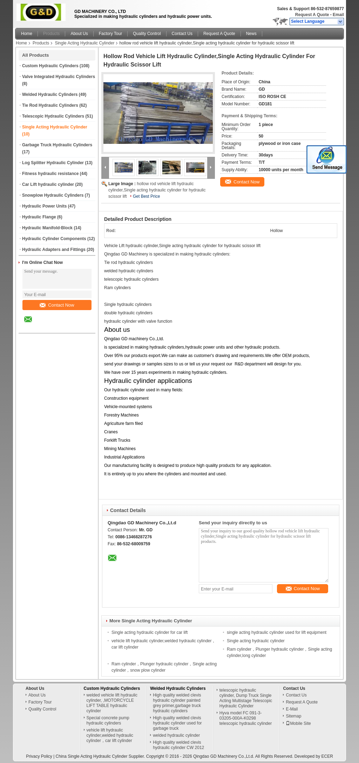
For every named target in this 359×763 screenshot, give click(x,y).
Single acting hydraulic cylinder (256, 640)
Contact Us (182, 33)
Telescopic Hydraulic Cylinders (53, 116)
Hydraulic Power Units (44, 206)
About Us (79, 33)
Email (338, 14)
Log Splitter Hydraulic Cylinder (53, 162)
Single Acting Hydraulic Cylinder (84, 43)
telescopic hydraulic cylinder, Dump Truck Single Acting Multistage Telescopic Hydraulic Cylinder (245, 698)
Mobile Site (298, 723)
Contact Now (57, 305)
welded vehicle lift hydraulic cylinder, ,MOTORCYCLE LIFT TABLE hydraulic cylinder (112, 703)
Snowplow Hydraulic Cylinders (52, 195)
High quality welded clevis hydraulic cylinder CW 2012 (178, 745)
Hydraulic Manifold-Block (47, 227)
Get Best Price (146, 196)
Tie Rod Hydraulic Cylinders (50, 105)
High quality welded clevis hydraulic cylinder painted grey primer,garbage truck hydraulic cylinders (177, 703)
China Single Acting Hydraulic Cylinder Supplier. (101, 756)
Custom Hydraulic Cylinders (50, 65)
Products (51, 33)
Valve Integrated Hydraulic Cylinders (58, 76)
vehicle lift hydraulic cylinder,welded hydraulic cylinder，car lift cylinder (110, 735)
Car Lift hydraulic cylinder (48, 184)
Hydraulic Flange (39, 217)
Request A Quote (312, 14)
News (251, 33)
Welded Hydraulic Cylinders (50, 94)
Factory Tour (110, 33)
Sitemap (293, 716)
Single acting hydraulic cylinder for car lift (149, 632)
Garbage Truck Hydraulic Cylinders (57, 144)
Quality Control (147, 33)
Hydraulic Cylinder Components (54, 238)
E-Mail (292, 709)
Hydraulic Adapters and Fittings (54, 249)
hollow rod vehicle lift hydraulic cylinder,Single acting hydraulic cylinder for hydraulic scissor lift (156, 190)
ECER (327, 756)
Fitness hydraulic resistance (50, 173)
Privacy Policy (39, 756)
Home (26, 33)
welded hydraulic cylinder (176, 735)
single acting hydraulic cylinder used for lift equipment (276, 632)
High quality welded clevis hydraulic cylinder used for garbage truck (177, 723)
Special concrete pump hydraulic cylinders (108, 720)
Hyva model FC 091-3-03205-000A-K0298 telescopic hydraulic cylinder (245, 718)
